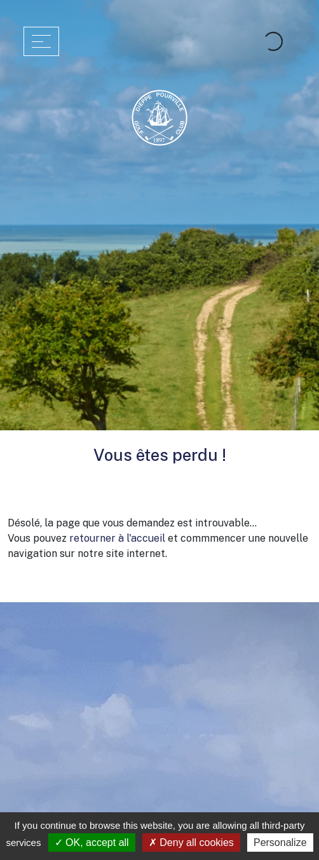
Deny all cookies (191, 842)
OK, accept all (92, 842)
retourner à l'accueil (117, 538)
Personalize (280, 842)
